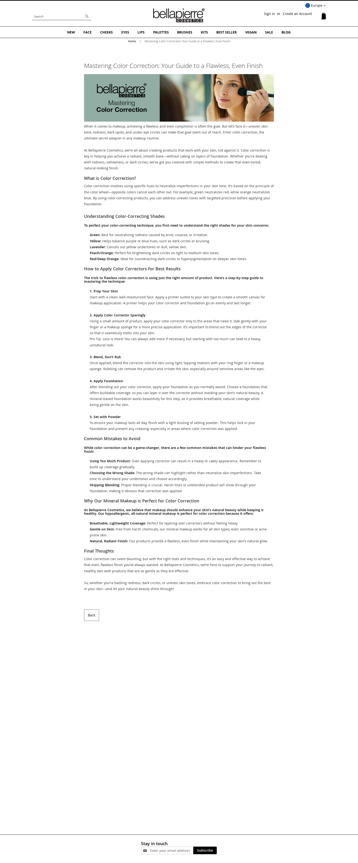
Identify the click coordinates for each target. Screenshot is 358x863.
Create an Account (297, 13)
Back (91, 615)
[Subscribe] (205, 850)
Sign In (269, 13)
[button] (315, 5)
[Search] (87, 16)
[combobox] (61, 16)
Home (132, 41)
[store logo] (179, 15)
